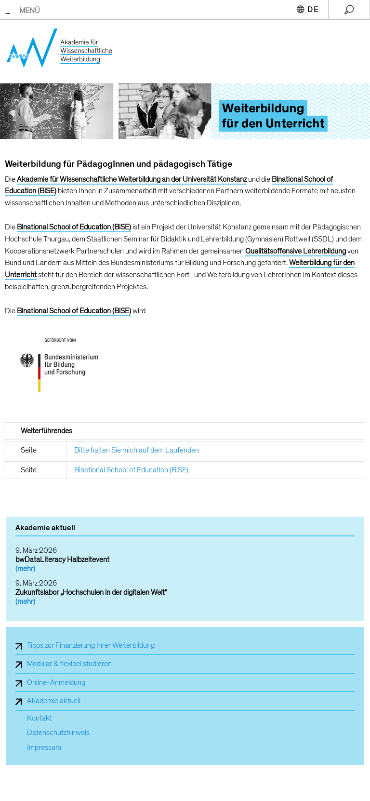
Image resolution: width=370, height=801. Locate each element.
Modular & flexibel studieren (69, 663)
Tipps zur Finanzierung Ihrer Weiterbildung (91, 645)
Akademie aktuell (53, 700)
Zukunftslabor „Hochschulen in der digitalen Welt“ (91, 592)
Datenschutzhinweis (58, 733)
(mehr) (25, 568)
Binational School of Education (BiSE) (131, 470)
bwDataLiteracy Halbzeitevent (62, 559)
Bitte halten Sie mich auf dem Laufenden (136, 450)
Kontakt (39, 718)
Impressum (44, 748)
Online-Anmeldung (56, 682)
